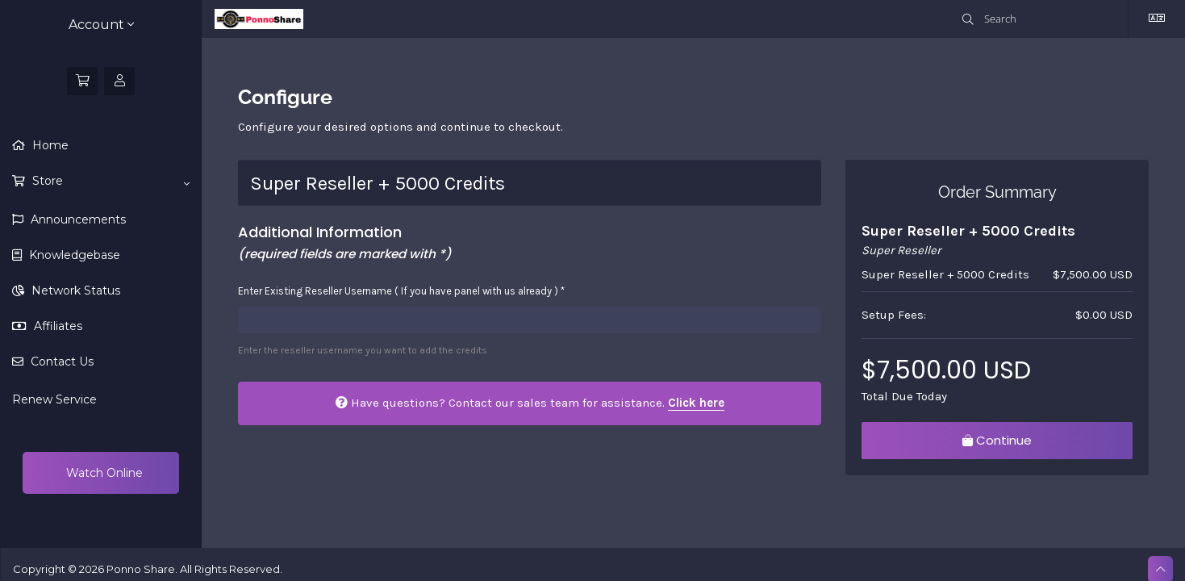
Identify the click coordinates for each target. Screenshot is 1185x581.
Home (49, 145)
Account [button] (101, 24)
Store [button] (109, 181)
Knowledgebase (73, 255)
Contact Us (60, 361)
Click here (696, 402)
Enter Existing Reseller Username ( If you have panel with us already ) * (401, 291)
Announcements (76, 219)
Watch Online (103, 473)
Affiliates (56, 326)
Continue (997, 440)
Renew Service (54, 399)
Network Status (74, 290)
